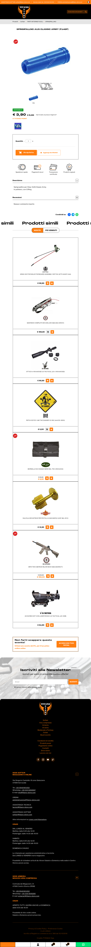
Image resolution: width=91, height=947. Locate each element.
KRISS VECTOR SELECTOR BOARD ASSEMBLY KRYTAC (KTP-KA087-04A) (45, 274)
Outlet (45, 732)
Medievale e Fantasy (45, 730)
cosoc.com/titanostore (38, 819)
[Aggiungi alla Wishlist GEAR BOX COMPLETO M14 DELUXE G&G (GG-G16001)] (52, 332)
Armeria (45, 725)
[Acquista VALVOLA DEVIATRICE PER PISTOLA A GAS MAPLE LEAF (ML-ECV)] (47, 527)
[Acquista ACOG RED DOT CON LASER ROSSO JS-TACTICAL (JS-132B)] (47, 625)
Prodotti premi (45, 743)
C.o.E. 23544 (46, 931)
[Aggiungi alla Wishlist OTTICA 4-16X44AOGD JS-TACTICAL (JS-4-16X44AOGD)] (52, 380)
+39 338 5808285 (28, 894)
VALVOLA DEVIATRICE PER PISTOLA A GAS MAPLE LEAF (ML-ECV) (45, 518)
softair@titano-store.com (24, 2)
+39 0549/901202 (23, 788)
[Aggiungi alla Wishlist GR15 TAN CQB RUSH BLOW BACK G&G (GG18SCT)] (52, 576)
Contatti (45, 748)
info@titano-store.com (27, 792)
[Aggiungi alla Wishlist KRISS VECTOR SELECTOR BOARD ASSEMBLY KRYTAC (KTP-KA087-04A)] (52, 283)
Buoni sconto (45, 735)
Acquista (26, 152)
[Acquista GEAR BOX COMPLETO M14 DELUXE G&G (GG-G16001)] (48, 332)
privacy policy (37, 687)
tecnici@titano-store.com (22, 807)
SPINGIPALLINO (50, 21)
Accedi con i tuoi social (66, 644)
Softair (22, 21)
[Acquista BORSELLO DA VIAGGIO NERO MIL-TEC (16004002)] (47, 478)
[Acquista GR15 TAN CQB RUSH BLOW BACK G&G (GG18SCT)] (48, 576)
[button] (89, 2)
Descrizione (45, 180)
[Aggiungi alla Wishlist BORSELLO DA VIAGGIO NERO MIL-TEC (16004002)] (51, 478)
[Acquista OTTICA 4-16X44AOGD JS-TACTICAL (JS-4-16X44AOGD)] (47, 380)
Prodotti (15, 21)
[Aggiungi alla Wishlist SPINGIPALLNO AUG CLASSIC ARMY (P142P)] (49, 152)
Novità (37, 230)
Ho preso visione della (28, 687)
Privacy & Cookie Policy (37, 929)
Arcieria (45, 728)
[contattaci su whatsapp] (83, 944)
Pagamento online (45, 746)
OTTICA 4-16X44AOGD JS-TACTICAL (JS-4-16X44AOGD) (45, 371)
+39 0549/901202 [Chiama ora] (50, 2)
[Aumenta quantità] (32, 141)
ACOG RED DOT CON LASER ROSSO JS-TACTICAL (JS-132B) (45, 616)
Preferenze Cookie (55, 929)
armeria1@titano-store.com (28, 896)
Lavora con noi (45, 753)
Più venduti (51, 230)
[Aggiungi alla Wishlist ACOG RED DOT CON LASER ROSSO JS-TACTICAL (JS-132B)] (52, 625)
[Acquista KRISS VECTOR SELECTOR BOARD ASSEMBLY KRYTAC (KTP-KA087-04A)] (47, 283)
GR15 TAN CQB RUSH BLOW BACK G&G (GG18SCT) (45, 567)
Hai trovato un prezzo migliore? (46, 115)
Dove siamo (45, 750)
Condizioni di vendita (46, 741)
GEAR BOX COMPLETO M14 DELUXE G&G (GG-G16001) (45, 323)
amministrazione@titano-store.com (74, 2)
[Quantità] (28, 141)
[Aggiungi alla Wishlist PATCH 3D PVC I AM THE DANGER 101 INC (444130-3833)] (51, 429)
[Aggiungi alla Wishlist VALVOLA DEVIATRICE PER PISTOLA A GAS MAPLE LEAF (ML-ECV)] (51, 527)
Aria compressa (45, 723)
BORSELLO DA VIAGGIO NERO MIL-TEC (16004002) (45, 469)
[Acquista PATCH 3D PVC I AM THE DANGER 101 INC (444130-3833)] (47, 429)
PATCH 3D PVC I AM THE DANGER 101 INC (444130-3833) (45, 420)
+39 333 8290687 (28, 790)
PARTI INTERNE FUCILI (35, 21)
